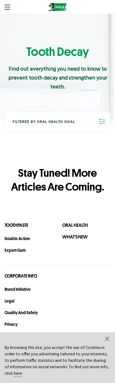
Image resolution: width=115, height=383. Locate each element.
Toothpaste (16, 225)
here (18, 373)
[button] (107, 338)
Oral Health (75, 225)
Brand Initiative (18, 289)
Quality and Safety (21, 312)
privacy (11, 324)
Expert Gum (15, 250)
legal (9, 300)
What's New (75, 236)
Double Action (17, 238)
